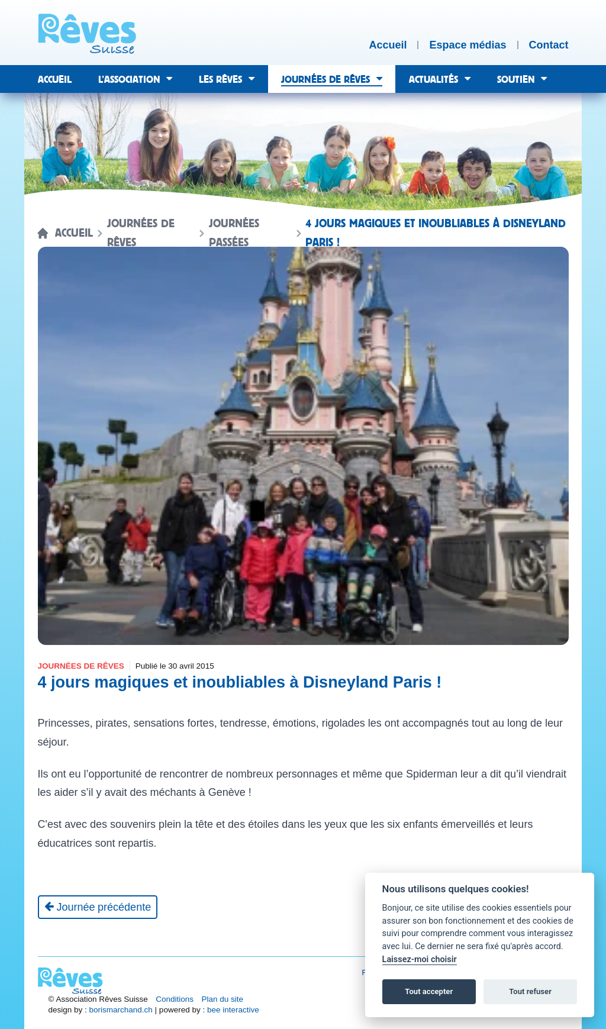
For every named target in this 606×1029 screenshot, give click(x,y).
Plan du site (223, 999)
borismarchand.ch (121, 1009)
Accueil (74, 233)
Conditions (175, 999)
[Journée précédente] (98, 907)
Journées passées (234, 233)
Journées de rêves (141, 233)
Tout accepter (429, 991)
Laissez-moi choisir (419, 959)
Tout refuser (530, 991)
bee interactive (233, 1009)
